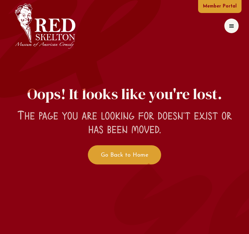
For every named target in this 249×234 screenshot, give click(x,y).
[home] (44, 26)
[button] (231, 26)
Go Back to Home (124, 155)
